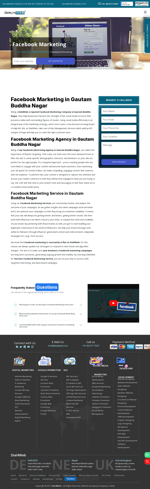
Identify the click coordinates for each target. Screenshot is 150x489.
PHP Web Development (124, 435)
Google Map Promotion (46, 405)
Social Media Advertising (97, 392)
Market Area (48, 479)
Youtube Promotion (101, 400)
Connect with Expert (147, 35)
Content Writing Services (22, 392)
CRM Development (126, 417)
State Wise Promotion (50, 393)
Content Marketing (74, 400)
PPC (16, 407)
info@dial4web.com (58, 345)
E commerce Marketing (20, 385)
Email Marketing (22, 400)
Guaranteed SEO (73, 417)
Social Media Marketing (37, 51)
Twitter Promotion (100, 404)
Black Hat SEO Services (72, 405)
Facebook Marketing (101, 387)
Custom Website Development (125, 411)
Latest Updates (69, 475)
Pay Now (70, 479)
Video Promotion (22, 380)
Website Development (128, 382)
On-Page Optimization (76, 390)
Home (20, 51)
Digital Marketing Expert (22, 419)
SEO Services (72, 376)
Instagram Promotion (101, 407)
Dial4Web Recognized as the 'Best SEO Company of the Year (29, 4)
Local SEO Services (74, 387)
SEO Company (72, 380)
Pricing (59, 479)
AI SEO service (72, 410)
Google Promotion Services (49, 378)
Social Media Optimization (98, 378)
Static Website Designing (124, 388)
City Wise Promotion (50, 390)
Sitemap (36, 479)
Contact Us (25, 479)
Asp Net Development (127, 441)
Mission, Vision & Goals (88, 475)
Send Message (119, 162)
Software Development (124, 446)
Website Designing (126, 379)
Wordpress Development (124, 429)
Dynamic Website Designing (125, 394)
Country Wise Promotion (47, 399)
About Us (22, 475)
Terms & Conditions (38, 475)
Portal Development (127, 406)
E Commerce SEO (73, 383)
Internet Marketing (23, 376)
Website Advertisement (21, 412)
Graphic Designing (126, 420)
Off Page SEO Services (76, 393)
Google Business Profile (48, 412)
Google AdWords (22, 397)
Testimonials (119, 475)
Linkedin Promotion (101, 397)
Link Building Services (76, 397)
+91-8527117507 (90, 345)
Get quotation (55, 61)
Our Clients (106, 475)
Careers (14, 479)
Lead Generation (22, 404)
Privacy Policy (54, 475)
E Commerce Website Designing (127, 401)
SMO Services (98, 383)
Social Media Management (98, 412)
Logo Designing (125, 423)
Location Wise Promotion (47, 385)
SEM (68, 414)
